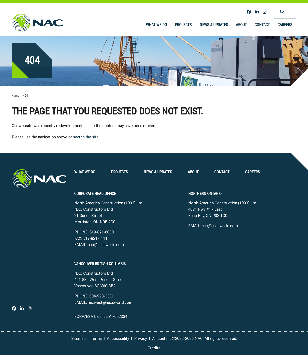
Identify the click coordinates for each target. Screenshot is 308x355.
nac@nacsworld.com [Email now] (106, 244)
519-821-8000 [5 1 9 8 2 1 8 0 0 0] (101, 232)
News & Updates (214, 24)
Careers (285, 24)
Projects (183, 24)
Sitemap (78, 338)
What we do (156, 24)
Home (15, 95)
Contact (262, 24)
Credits (154, 348)
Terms (96, 338)
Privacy (140, 338)
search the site (86, 137)
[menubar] (219, 25)
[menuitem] (156, 25)
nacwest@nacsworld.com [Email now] (110, 302)
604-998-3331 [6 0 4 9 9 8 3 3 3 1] (101, 296)
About (241, 24)
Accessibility (118, 338)
